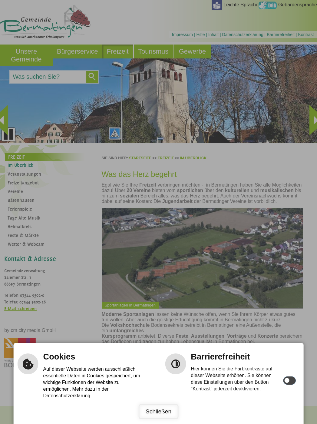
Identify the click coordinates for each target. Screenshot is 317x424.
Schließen (158, 411)
